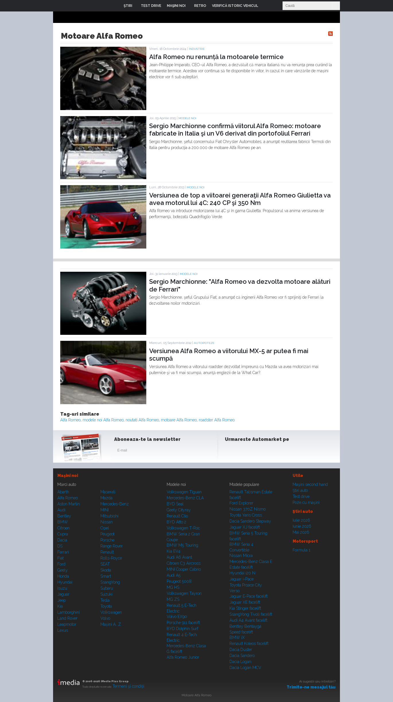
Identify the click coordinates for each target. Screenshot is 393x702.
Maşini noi (67, 475)
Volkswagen (111, 612)
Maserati (107, 492)
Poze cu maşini (306, 502)
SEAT (105, 564)
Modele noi (187, 118)
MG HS (173, 587)
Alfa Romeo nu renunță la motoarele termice (216, 56)
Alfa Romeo (70, 420)
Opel (104, 528)
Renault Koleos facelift (249, 643)
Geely (62, 570)
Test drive (301, 496)
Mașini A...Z (110, 624)
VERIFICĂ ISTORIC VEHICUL (235, 6)
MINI (104, 510)
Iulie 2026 (301, 520)
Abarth (63, 492)
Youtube (258, 451)
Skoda (105, 570)
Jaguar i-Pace (241, 579)
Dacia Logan (240, 661)
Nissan (106, 522)
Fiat (60, 558)
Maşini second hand (310, 484)
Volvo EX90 (177, 616)
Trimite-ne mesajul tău (311, 687)
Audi (61, 510)
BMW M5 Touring (182, 545)
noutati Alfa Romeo (142, 420)
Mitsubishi (109, 516)
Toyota (106, 606)
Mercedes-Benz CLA (185, 498)
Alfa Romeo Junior (183, 657)
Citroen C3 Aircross (184, 563)
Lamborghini (68, 612)
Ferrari (63, 552)
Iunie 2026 (302, 526)
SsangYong (110, 582)
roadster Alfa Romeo (217, 420)
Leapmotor (66, 624)
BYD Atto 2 (176, 522)
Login (267, 5)
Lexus (62, 630)
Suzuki (106, 594)
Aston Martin (68, 504)
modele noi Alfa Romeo (103, 420)
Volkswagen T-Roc (183, 528)
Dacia (62, 540)
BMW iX (237, 637)
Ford (61, 564)
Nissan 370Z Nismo (247, 509)
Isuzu (62, 588)
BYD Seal (175, 504)
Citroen (63, 528)
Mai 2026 (301, 532)
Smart (105, 576)
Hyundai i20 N (242, 573)
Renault (107, 552)
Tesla (105, 600)
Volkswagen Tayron (184, 593)
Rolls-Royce (111, 558)
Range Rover (111, 546)
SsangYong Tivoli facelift (250, 614)
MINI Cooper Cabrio (184, 569)
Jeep (61, 600)
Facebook (230, 451)
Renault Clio (177, 516)
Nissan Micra (241, 555)
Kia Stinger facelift (245, 608)
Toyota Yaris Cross (245, 515)
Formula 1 (301, 550)
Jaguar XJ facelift (244, 527)
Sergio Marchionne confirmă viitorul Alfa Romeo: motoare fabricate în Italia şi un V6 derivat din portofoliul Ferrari (235, 129)
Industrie (197, 48)
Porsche (107, 540)
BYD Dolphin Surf (182, 628)
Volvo (105, 618)
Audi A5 (173, 575)
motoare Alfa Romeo (179, 420)
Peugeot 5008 (179, 581)
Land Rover (67, 618)
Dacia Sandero (242, 655)
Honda (63, 576)
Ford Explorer (241, 503)
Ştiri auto (300, 490)
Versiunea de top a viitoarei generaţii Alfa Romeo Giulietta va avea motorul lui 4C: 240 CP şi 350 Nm (240, 198)
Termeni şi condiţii (128, 686)
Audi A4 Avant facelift (248, 620)
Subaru (106, 588)
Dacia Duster (240, 649)
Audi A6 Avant (179, 557)
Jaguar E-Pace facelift (248, 596)
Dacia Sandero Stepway (250, 521)
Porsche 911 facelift (183, 622)
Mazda (106, 498)
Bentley (64, 516)
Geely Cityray (179, 510)
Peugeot (107, 534)
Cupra (62, 534)
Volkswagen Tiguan (184, 492)
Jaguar (63, 594)
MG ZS (173, 599)
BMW (62, 522)
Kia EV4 (173, 551)
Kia (60, 606)
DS (60, 546)
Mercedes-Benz (114, 504)
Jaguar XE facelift (244, 602)
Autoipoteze (204, 343)
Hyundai (64, 582)
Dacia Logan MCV (245, 667)
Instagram (244, 451)
